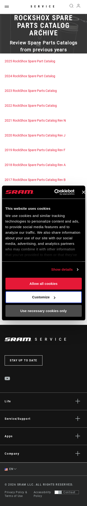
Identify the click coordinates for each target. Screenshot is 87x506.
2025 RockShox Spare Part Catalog (30, 61)
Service (44, 6)
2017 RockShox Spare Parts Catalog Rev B (35, 180)
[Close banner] (83, 192)
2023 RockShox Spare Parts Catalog (31, 91)
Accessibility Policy (42, 494)
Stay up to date (23, 360)
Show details (62, 269)
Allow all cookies (43, 284)
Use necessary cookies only (43, 311)
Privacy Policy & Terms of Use (16, 494)
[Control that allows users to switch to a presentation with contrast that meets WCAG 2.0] (67, 492)
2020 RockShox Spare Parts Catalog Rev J (35, 135)
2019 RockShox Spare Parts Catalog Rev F (35, 150)
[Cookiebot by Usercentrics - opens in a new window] (55, 192)
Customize (43, 297)
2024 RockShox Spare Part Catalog (30, 76)
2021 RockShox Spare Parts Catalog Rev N (35, 120)
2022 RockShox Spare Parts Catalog (31, 105)
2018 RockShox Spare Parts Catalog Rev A (35, 165)
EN (9, 469)
